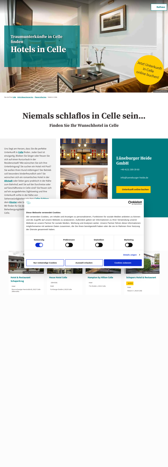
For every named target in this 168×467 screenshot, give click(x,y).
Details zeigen (130, 255)
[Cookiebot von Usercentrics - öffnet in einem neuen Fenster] (130, 203)
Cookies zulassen (123, 263)
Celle (14, 97)
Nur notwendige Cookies (45, 263)
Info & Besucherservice (25, 97)
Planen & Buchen (40, 97)
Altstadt (8, 181)
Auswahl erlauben (84, 263)
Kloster (13, 202)
